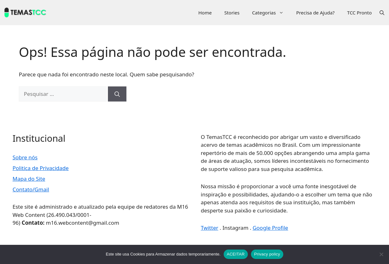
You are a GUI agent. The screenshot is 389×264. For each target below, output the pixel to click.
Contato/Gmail (31, 189)
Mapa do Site (29, 178)
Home (205, 12)
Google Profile (270, 227)
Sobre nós (25, 157)
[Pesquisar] (117, 94)
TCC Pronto (359, 12)
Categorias (271, 12)
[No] (381, 254)
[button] (382, 13)
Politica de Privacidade (41, 168)
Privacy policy (267, 254)
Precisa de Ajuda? (315, 12)
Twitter (209, 227)
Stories (231, 12)
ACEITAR (236, 254)
